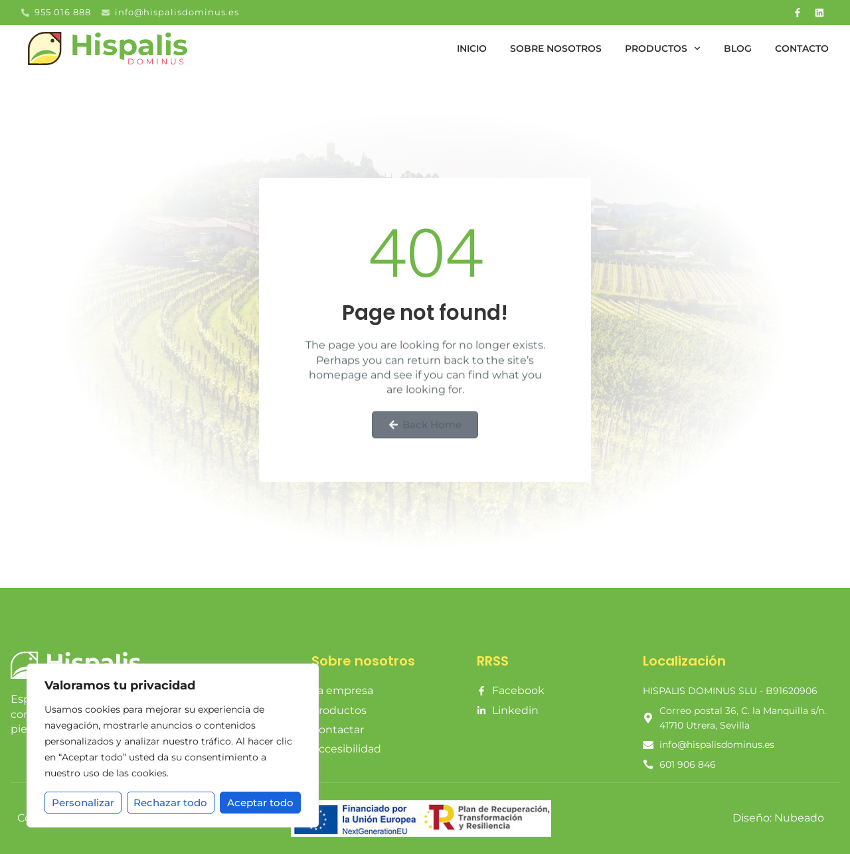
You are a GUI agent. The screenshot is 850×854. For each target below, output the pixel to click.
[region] (173, 745)
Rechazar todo (171, 802)
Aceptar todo (260, 802)
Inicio (472, 48)
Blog (738, 48)
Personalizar (83, 802)
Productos (663, 48)
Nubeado (799, 818)
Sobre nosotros (556, 48)
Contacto (802, 48)
